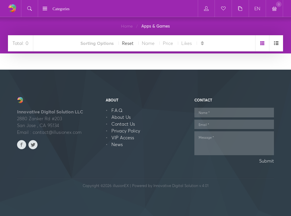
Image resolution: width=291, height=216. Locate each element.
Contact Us (123, 124)
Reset (128, 43)
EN (257, 8)
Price (168, 43)
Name (148, 43)
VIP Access (122, 137)
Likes (186, 43)
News (117, 144)
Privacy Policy (125, 131)
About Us (121, 117)
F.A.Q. (117, 110)
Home (127, 26)
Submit (266, 161)
